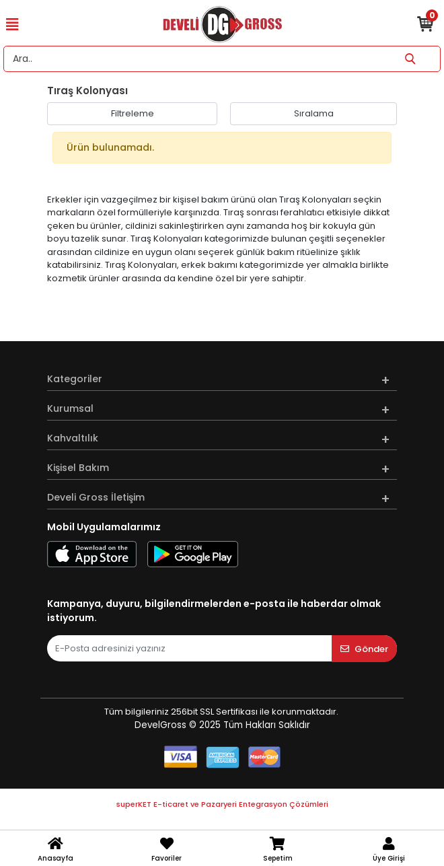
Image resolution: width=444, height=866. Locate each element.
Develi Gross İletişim (96, 497)
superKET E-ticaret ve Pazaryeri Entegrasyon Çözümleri (222, 804)
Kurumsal (70, 408)
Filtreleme (132, 113)
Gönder (364, 649)
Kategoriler (74, 379)
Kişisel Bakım (78, 467)
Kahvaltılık (72, 438)
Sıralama (314, 113)
